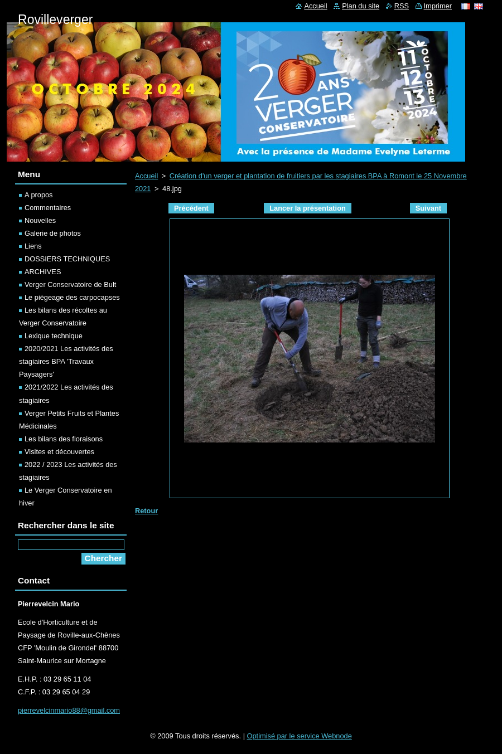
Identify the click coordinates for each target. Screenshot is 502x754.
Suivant (428, 208)
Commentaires (48, 207)
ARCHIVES (43, 271)
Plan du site (360, 6)
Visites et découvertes (59, 451)
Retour (146, 511)
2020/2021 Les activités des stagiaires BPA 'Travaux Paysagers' (66, 361)
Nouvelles (40, 220)
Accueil (146, 176)
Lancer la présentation (307, 208)
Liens (33, 246)
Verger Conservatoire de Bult (70, 284)
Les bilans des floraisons (64, 439)
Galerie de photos (53, 233)
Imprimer (438, 6)
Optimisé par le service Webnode (299, 736)
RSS (401, 6)
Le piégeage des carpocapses (72, 297)
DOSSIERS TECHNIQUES (67, 259)
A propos (39, 195)
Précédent (191, 208)
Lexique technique (54, 336)
